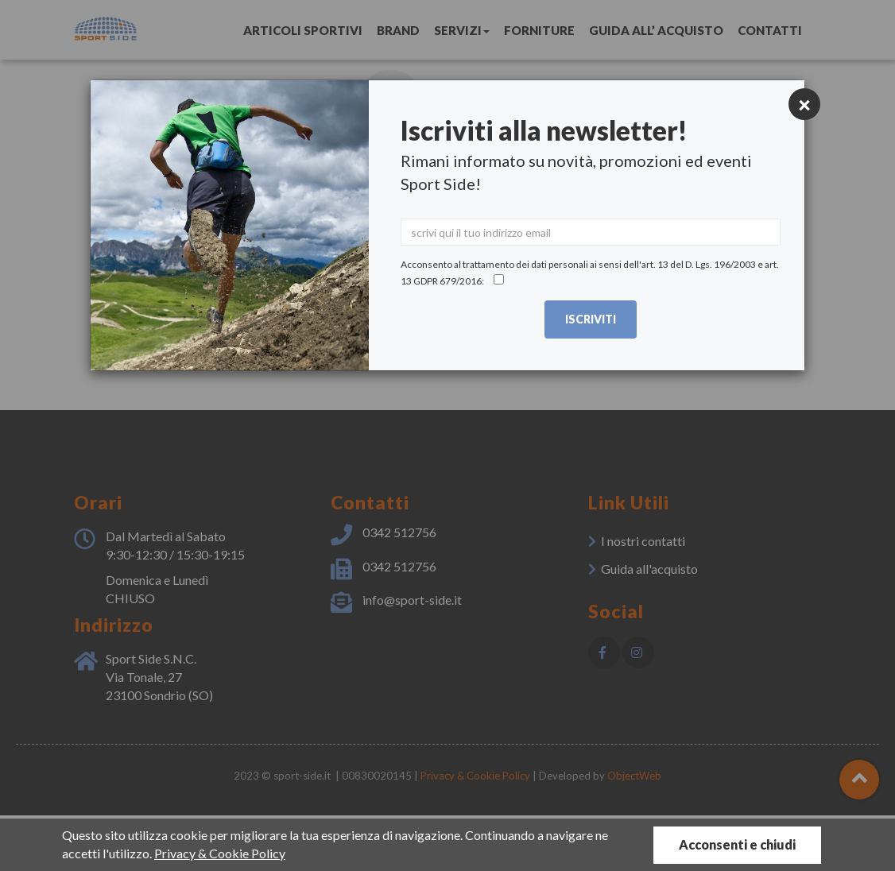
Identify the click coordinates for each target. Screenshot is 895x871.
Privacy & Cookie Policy (219, 853)
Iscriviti (590, 319)
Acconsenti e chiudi (737, 844)
